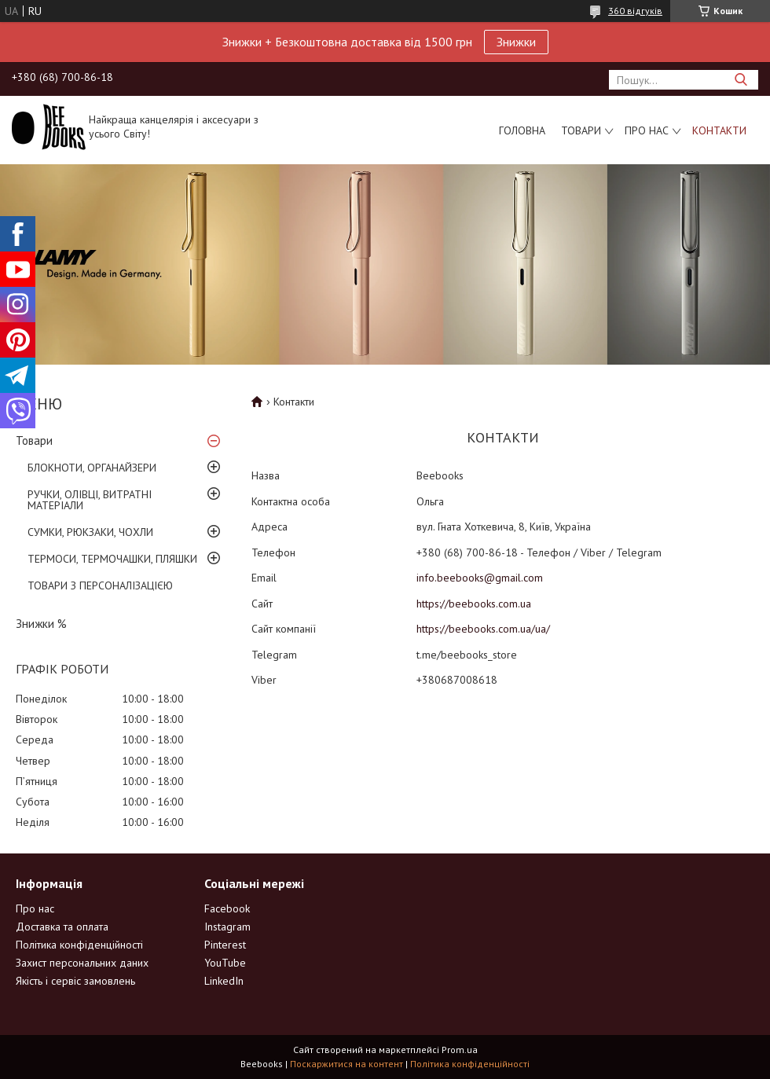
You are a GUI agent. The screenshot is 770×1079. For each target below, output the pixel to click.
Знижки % (41, 623)
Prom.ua (460, 1049)
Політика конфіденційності (79, 945)
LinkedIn (224, 981)
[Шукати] (740, 80)
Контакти (719, 130)
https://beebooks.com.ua (473, 603)
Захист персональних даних (82, 963)
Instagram (227, 926)
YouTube (225, 963)
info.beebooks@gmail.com (479, 578)
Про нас (647, 130)
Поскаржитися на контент (346, 1064)
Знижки (516, 42)
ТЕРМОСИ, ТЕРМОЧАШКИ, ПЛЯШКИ (112, 559)
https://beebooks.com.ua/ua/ (483, 629)
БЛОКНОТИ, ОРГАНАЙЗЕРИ (92, 468)
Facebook (227, 908)
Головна (522, 130)
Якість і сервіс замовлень (75, 981)
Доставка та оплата (62, 926)
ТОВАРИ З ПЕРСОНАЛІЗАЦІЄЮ (100, 585)
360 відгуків (635, 11)
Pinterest (225, 945)
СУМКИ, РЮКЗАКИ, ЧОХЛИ (90, 532)
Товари (581, 130)
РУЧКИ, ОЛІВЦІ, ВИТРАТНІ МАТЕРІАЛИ (90, 499)
